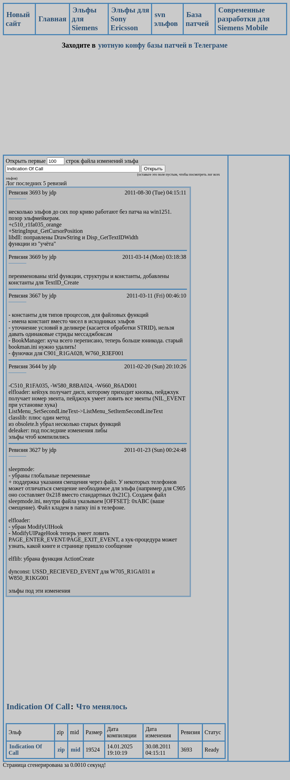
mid (75, 750)
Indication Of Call (38, 706)
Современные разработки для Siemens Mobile (244, 19)
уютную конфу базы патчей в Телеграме (162, 45)
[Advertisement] (114, 105)
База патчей (197, 19)
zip (61, 750)
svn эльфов (166, 19)
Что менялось (101, 706)
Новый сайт (18, 19)
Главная (52, 19)
